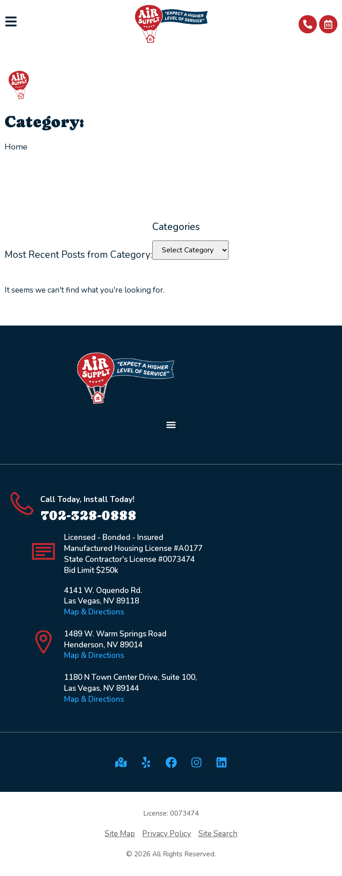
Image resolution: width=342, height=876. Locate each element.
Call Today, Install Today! (87, 499)
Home (16, 146)
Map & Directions (94, 612)
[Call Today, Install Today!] (22, 503)
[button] (171, 424)
